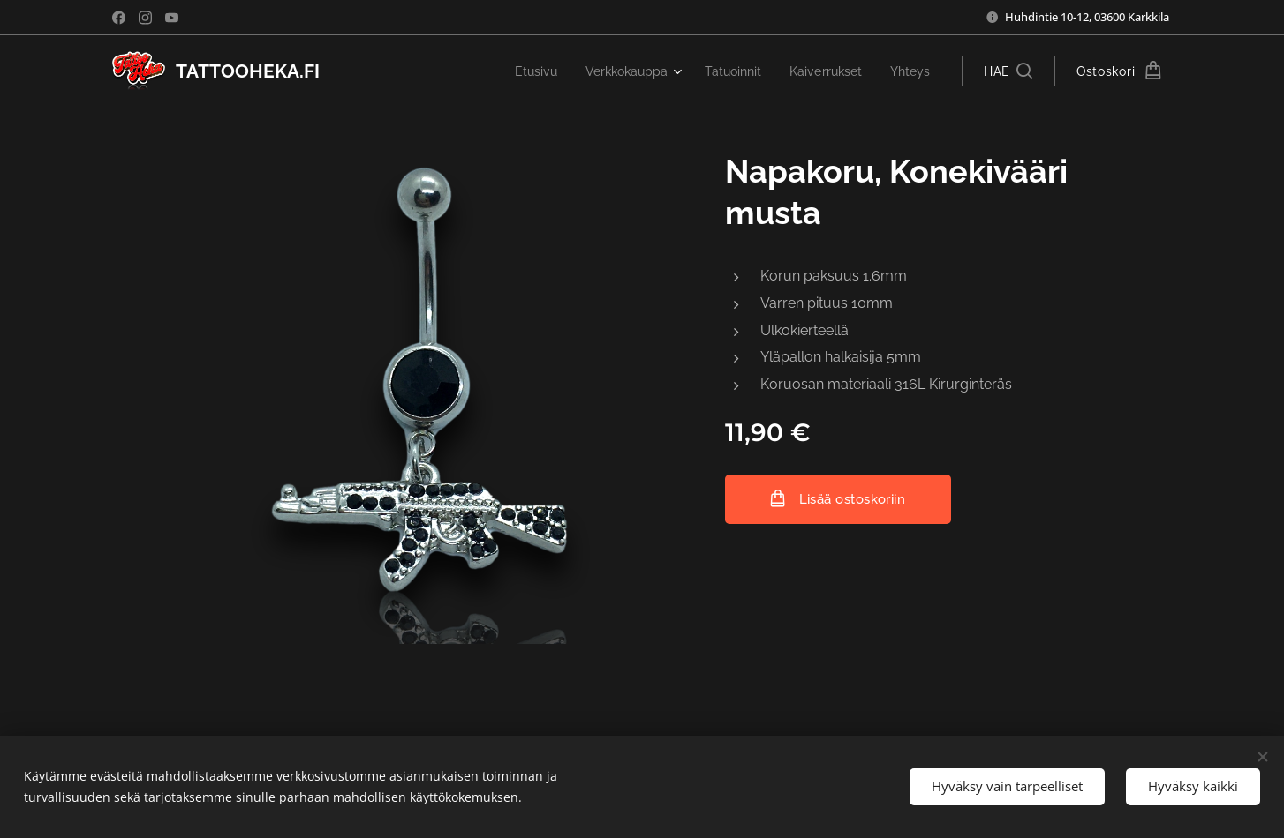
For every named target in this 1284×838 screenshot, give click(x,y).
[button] (1008, 71)
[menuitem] (515, 71)
